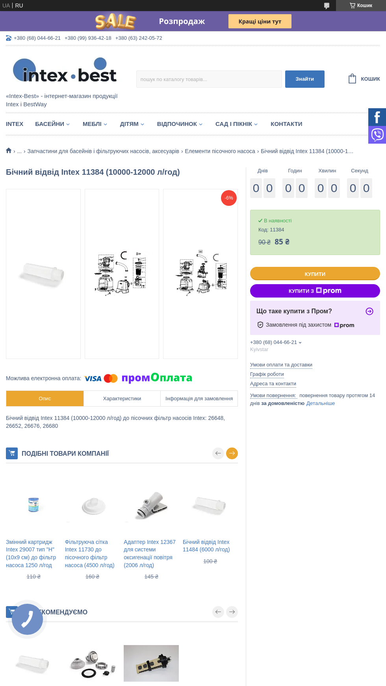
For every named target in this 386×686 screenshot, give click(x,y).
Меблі (92, 124)
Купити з (315, 290)
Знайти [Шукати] (304, 79)
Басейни (49, 124)
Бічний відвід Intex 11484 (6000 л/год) (206, 546)
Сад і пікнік (233, 124)
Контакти (286, 124)
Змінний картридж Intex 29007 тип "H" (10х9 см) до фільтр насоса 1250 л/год (31, 553)
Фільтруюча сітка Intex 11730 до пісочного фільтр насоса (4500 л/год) (90, 553)
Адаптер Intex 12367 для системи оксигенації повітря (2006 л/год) (150, 553)
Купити (315, 274)
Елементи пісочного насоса (220, 151)
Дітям (129, 124)
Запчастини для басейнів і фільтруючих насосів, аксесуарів (104, 151)
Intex (14, 124)
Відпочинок (177, 124)
